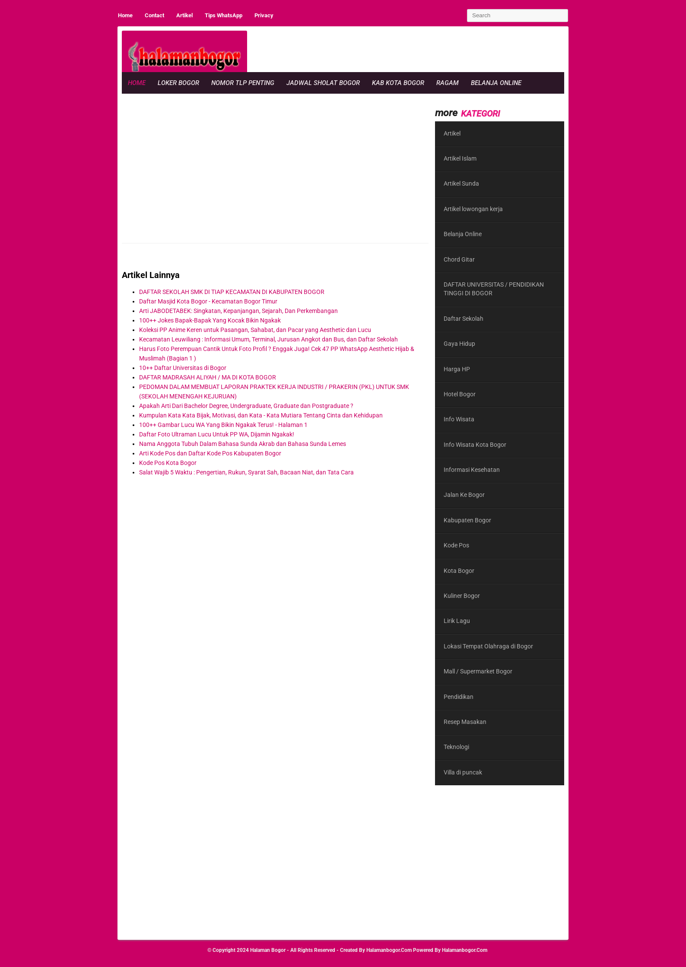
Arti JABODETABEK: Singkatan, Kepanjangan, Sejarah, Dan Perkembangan (238, 310)
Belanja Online (496, 83)
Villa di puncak (463, 772)
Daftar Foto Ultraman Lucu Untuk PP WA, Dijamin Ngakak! (216, 434)
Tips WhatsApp (223, 15)
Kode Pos (456, 545)
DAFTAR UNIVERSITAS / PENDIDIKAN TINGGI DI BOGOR (494, 289)
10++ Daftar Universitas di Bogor (182, 367)
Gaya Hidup (459, 343)
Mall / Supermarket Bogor (478, 671)
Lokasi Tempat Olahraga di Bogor (488, 646)
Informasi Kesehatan (472, 469)
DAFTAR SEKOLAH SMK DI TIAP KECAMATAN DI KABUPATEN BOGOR (231, 291)
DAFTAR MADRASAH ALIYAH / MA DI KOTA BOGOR (207, 377)
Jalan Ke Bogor (464, 494)
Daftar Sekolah (463, 318)
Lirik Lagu (457, 620)
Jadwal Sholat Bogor (323, 83)
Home (125, 15)
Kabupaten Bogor (467, 520)
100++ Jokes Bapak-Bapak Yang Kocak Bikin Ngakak (210, 320)
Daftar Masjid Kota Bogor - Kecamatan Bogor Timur (208, 301)
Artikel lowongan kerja (473, 208)
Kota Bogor (459, 570)
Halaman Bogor (268, 950)
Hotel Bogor (460, 394)
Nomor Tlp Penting (242, 83)
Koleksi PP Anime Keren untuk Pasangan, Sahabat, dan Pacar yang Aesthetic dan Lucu (255, 329)
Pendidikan (458, 696)
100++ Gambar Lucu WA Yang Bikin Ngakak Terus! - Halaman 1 (223, 424)
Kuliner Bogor (462, 595)
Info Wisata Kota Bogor (475, 444)
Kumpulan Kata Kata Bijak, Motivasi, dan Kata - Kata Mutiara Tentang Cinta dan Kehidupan (261, 415)
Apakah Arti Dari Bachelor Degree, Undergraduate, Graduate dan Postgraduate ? (246, 405)
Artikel (184, 15)
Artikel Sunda (461, 183)
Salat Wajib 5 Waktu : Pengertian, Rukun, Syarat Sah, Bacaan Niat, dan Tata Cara (246, 472)
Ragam (447, 83)
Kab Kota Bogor (398, 83)
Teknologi (456, 746)
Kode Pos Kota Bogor (168, 462)
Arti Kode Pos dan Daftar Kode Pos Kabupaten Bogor (210, 453)
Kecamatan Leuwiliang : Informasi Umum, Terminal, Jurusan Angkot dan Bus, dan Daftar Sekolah (268, 339)
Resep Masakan (465, 721)
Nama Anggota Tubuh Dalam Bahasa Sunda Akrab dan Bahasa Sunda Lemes (242, 443)
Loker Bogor (178, 83)
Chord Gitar (459, 259)
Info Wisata (459, 419)
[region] (407, 50)
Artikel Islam (460, 158)
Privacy (263, 15)
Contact (154, 15)
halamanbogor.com (389, 950)
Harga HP (457, 369)
